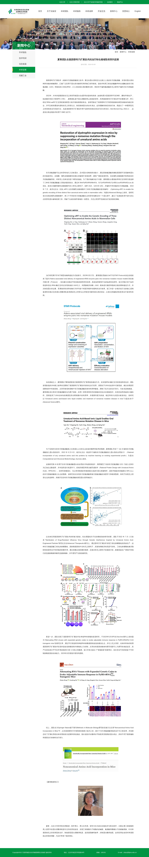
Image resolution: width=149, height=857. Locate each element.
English (138, 11)
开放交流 (101, 11)
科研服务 (77, 11)
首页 (40, 11)
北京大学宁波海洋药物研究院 (93, 2)
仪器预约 (110, 2)
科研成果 (89, 11)
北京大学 (62, 2)
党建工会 (22, 75)
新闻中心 (114, 11)
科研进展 (22, 70)
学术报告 (22, 52)
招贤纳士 (126, 11)
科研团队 (64, 11)
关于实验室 (51, 11)
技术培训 (22, 58)
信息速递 (22, 64)
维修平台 (120, 2)
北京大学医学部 (74, 2)
